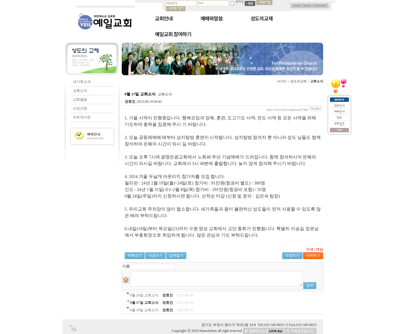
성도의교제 (262, 18)
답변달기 (176, 255)
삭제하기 (313, 255)
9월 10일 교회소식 (144, 310)
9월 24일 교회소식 (144, 295)
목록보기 (135, 255)
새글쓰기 (155, 255)
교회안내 (164, 18)
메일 (319, 249)
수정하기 (292, 255)
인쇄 (309, 249)
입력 (309, 285)
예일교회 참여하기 (173, 34)
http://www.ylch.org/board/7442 (287, 109)
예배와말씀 (212, 18)
